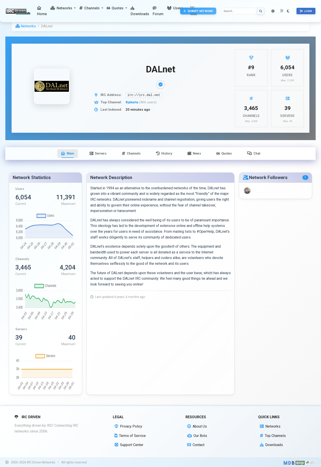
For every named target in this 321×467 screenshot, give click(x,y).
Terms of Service (130, 436)
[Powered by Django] (300, 462)
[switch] (279, 10)
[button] (63, 8)
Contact (195, 445)
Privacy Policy (128, 426)
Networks (25, 26)
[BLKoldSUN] (247, 190)
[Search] (239, 11)
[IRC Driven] (19, 11)
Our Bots (197, 436)
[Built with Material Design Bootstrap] (289, 462)
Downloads (271, 445)
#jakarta (132, 102)
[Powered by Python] (311, 462)
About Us (197, 426)
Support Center (129, 445)
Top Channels (273, 436)
